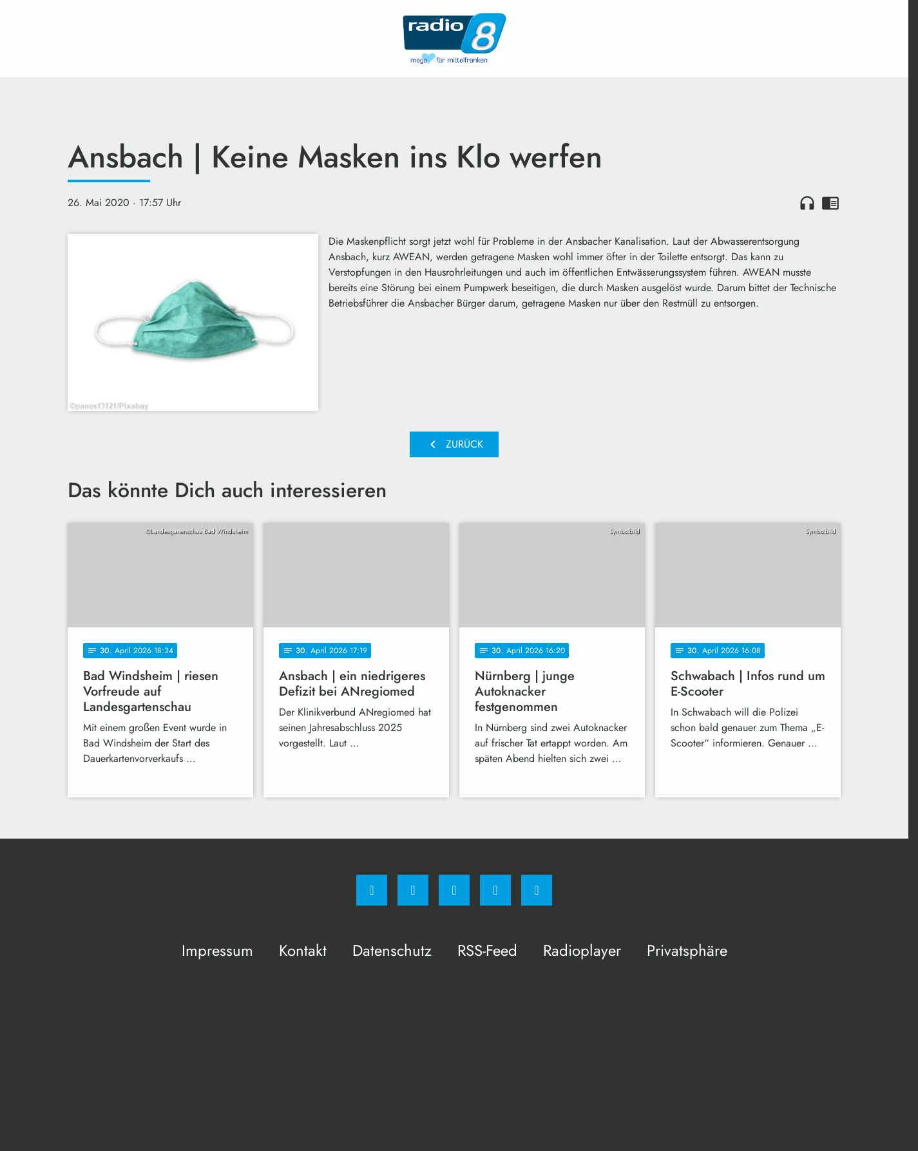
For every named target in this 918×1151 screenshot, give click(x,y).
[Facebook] (371, 890)
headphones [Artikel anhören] (807, 203)
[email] (536, 890)
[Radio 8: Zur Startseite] (454, 38)
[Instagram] (412, 890)
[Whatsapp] (454, 890)
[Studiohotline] (495, 890)
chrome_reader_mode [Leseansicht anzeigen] (830, 203)
